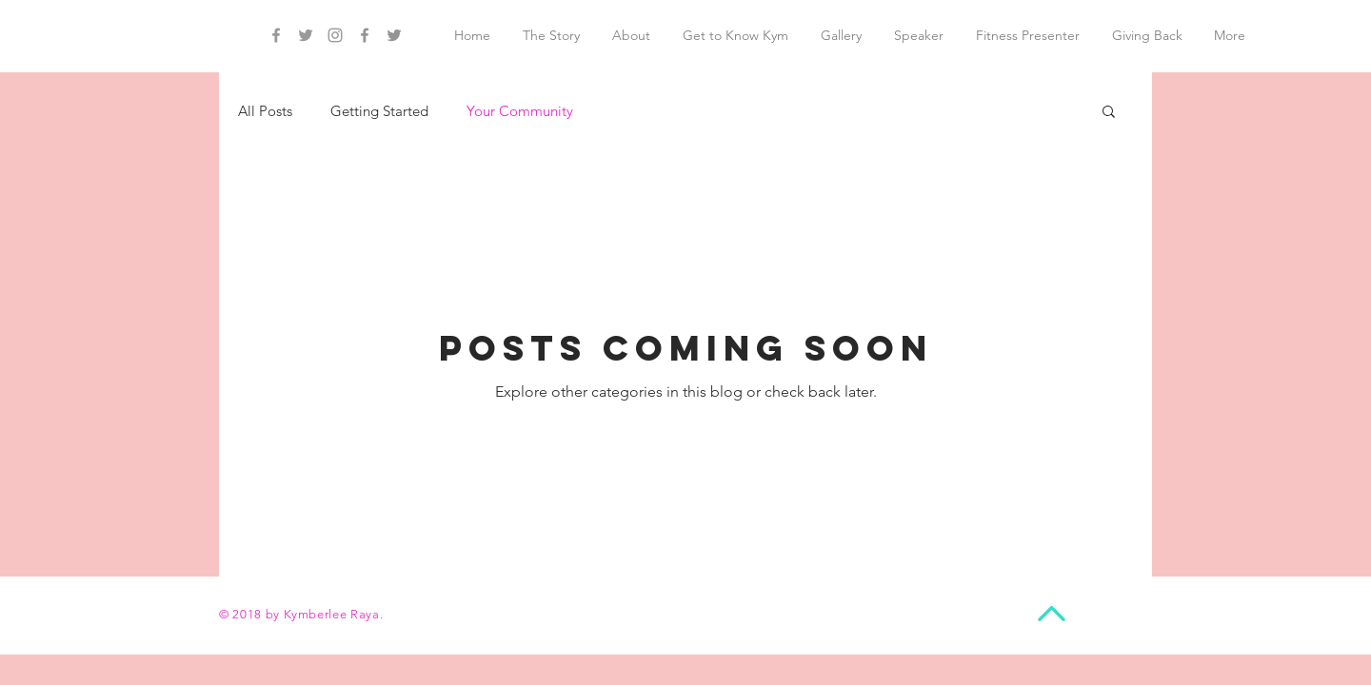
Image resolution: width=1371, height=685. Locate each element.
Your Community (520, 111)
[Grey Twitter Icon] (305, 35)
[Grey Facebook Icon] (276, 35)
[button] (1109, 113)
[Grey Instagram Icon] (335, 35)
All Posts (265, 111)
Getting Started (379, 111)
